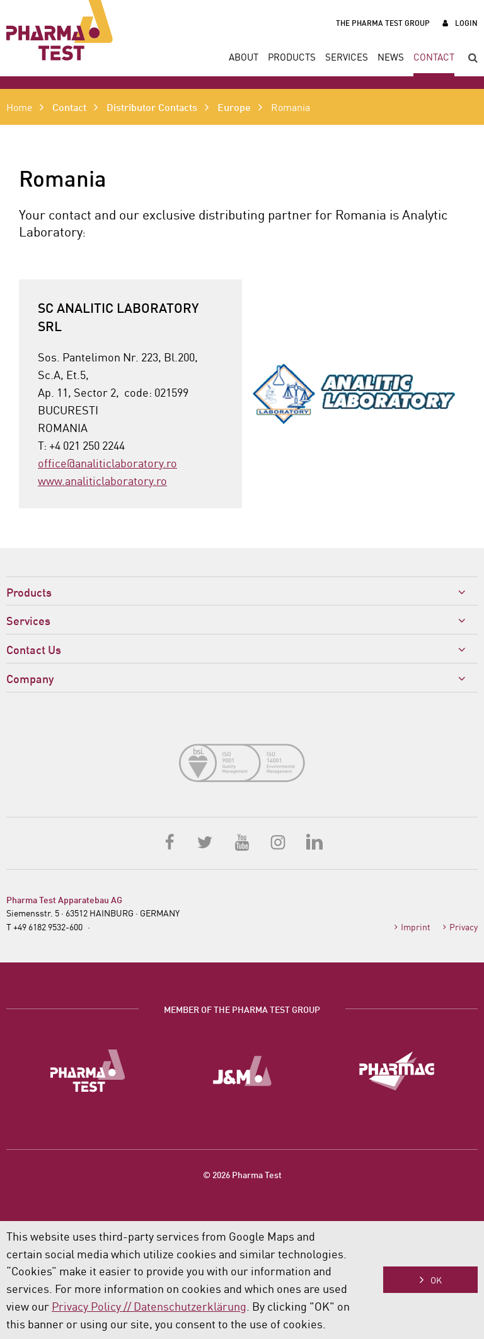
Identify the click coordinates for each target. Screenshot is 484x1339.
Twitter (206, 841)
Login (466, 22)
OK (436, 1279)
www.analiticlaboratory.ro (102, 480)
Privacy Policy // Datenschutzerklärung (149, 1305)
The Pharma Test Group (383, 22)
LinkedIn (313, 841)
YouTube (242, 841)
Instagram (277, 841)
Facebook (170, 841)
